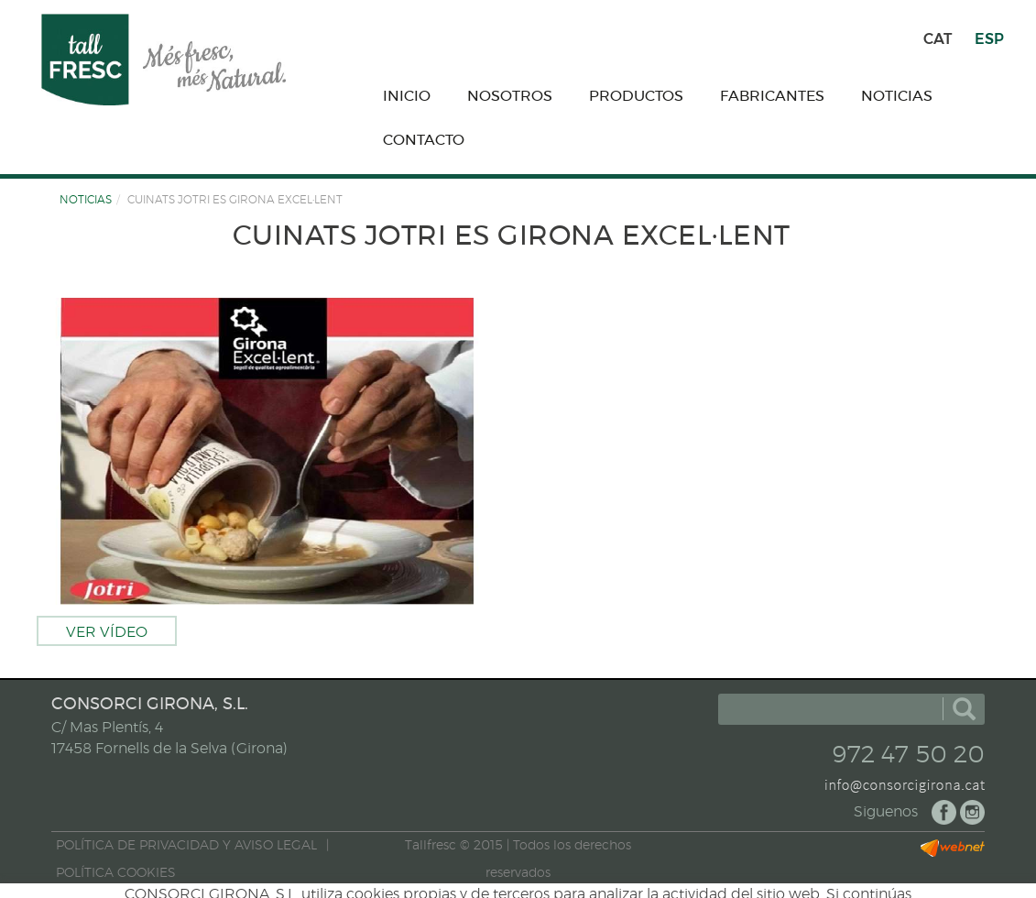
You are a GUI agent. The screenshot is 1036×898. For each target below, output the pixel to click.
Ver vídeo (106, 632)
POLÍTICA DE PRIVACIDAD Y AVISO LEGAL (186, 845)
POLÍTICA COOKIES (116, 873)
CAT (937, 39)
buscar (964, 709)
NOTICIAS (86, 199)
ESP (989, 39)
